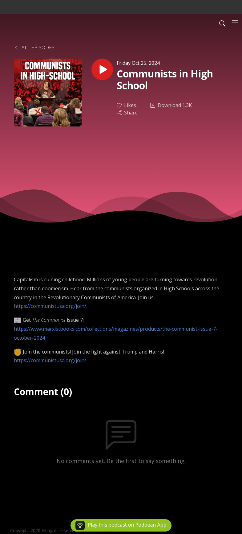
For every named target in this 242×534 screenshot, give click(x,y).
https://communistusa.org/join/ (50, 306)
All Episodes (34, 47)
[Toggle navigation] (235, 23)
